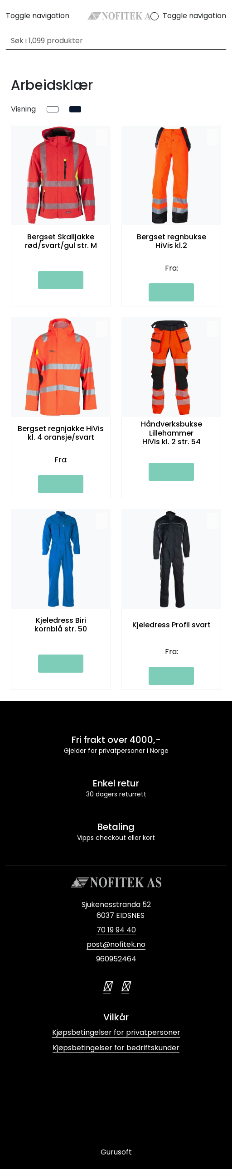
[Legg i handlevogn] (60, 280)
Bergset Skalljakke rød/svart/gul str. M (61, 241)
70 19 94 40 (116, 930)
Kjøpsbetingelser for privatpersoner (116, 1032)
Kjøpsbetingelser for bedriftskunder (116, 1048)
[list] (52, 109)
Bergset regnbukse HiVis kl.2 (171, 241)
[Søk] (110, 41)
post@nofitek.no (116, 944)
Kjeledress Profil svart (171, 625)
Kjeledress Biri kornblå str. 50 (60, 624)
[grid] (75, 109)
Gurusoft (116, 1152)
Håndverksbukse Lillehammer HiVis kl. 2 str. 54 (171, 433)
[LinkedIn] (125, 986)
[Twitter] (107, 986)
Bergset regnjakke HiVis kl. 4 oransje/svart (61, 432)
